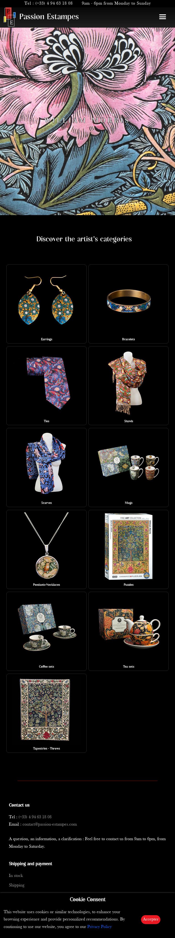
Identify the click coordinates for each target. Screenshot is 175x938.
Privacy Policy (99, 927)
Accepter (151, 919)
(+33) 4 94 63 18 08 (54, 3)
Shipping (16, 885)
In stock (16, 876)
